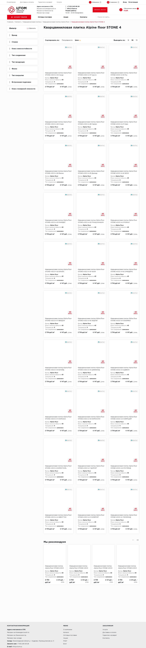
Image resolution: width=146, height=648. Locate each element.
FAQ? (65, 641)
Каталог (66, 632)
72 (136, 40)
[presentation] (133, 540)
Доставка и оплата (27, 2)
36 (132, 40)
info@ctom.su (72, 8)
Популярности (67, 40)
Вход (125, 2)
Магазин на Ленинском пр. (45, 10)
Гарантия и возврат (45, 2)
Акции (65, 17)
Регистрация (133, 2)
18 (128, 40)
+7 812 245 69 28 (73, 6)
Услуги (59, 2)
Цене (78, 40)
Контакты (83, 17)
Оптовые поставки (45, 17)
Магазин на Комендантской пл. (46, 8)
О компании (11, 2)
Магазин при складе (43, 12)
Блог (65, 643)
